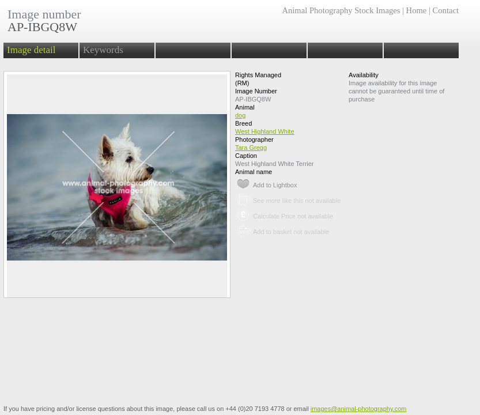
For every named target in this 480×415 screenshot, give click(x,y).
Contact (446, 10)
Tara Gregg (251, 147)
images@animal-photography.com (359, 408)
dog (240, 115)
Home (416, 10)
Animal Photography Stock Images (341, 10)
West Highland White (264, 131)
